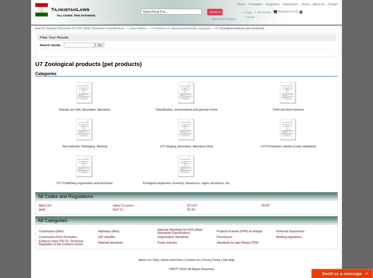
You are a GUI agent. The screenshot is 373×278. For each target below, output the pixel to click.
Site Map (228, 259)
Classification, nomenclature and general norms (186, 109)
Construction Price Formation (58, 236)
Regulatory (273, 4)
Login (249, 12)
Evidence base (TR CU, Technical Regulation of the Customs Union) (61, 242)
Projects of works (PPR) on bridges (239, 231)
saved (250, 17)
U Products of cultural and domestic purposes (180, 28)
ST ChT (192, 205)
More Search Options (224, 19)
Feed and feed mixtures (288, 109)
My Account (264, 12)
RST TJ (118, 209)
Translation (255, 4)
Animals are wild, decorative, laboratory (84, 109)
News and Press (172, 259)
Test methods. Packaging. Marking (84, 146)
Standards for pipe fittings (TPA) (237, 242)
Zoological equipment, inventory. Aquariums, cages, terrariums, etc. (186, 183)
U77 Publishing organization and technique (85, 183)
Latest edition (138, 28)
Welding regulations (289, 236)
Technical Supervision (290, 231)
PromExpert (224, 236)
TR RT (265, 205)
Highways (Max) (108, 231)
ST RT (191, 209)
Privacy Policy (211, 259)
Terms (305, 4)
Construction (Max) (51, 231)
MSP (42, 209)
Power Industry (167, 242)
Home (241, 4)
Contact (333, 4)
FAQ (156, 259)
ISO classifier (107, 236)
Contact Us (192, 259)
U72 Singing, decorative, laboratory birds (186, 146)
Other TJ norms (123, 205)
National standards (110, 242)
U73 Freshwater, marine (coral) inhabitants (288, 146)
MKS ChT (45, 205)
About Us (318, 4)
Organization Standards (172, 236)
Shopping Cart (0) (288, 11)
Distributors (290, 4)
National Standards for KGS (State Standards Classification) (85, 28)
